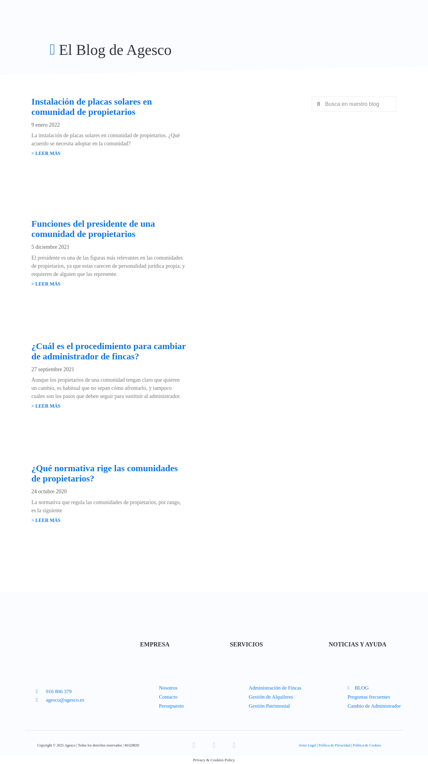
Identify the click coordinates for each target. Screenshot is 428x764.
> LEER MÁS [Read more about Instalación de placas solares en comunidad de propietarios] (45, 153)
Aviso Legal (307, 745)
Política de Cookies (367, 745)
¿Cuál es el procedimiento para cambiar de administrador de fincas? (108, 351)
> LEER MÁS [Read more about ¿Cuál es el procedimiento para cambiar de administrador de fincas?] (45, 406)
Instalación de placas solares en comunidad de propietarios (91, 106)
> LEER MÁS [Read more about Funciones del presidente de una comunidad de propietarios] (45, 283)
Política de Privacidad (334, 745)
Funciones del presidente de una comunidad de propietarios (93, 229)
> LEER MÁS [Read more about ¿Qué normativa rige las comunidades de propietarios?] (45, 520)
